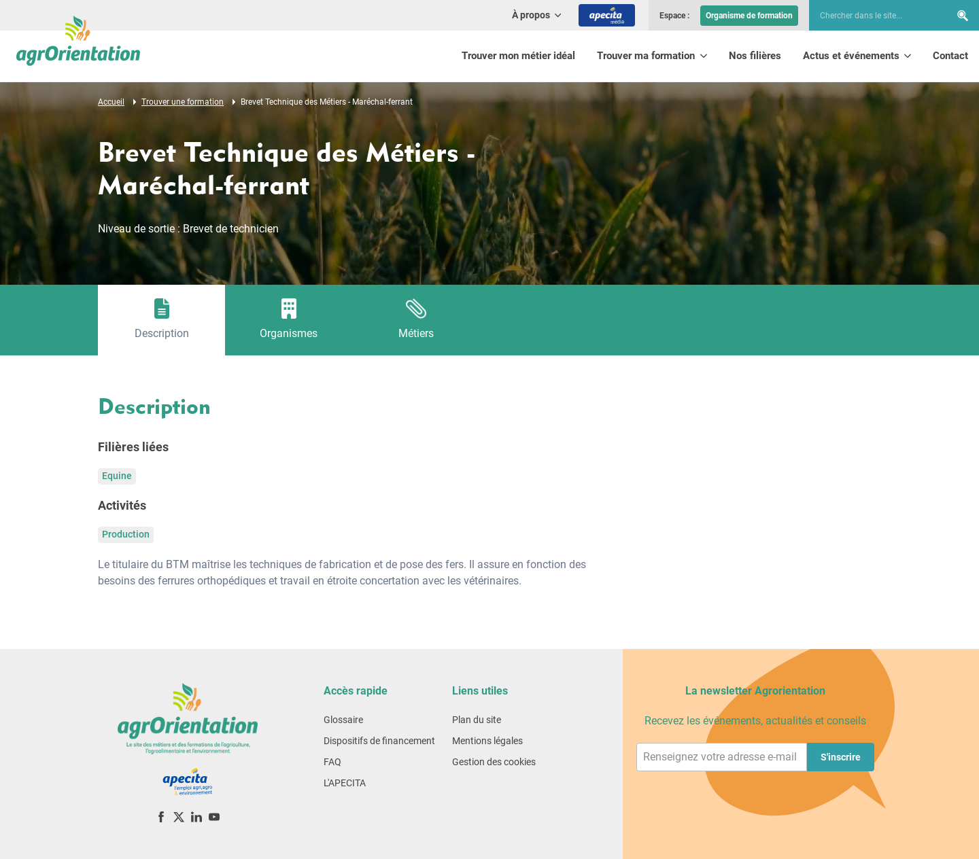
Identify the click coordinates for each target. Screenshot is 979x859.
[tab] (161, 320)
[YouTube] (214, 816)
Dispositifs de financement (379, 740)
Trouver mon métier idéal (518, 56)
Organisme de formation (749, 15)
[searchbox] (873, 15)
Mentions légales (487, 740)
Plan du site (476, 719)
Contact (950, 56)
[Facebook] (161, 816)
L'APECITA (345, 782)
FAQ (332, 761)
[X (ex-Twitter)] (178, 816)
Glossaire (343, 719)
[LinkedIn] (196, 816)
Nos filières (755, 56)
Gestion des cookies (494, 761)
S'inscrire (841, 757)
